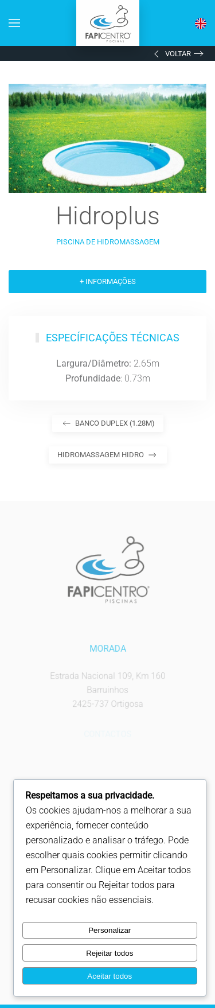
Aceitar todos (109, 976)
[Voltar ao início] (107, 23)
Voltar (171, 54)
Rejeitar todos (109, 953)
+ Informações (108, 281)
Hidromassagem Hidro (107, 455)
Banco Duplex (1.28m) (108, 423)
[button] (14, 23)
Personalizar (109, 930)
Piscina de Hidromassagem (107, 242)
